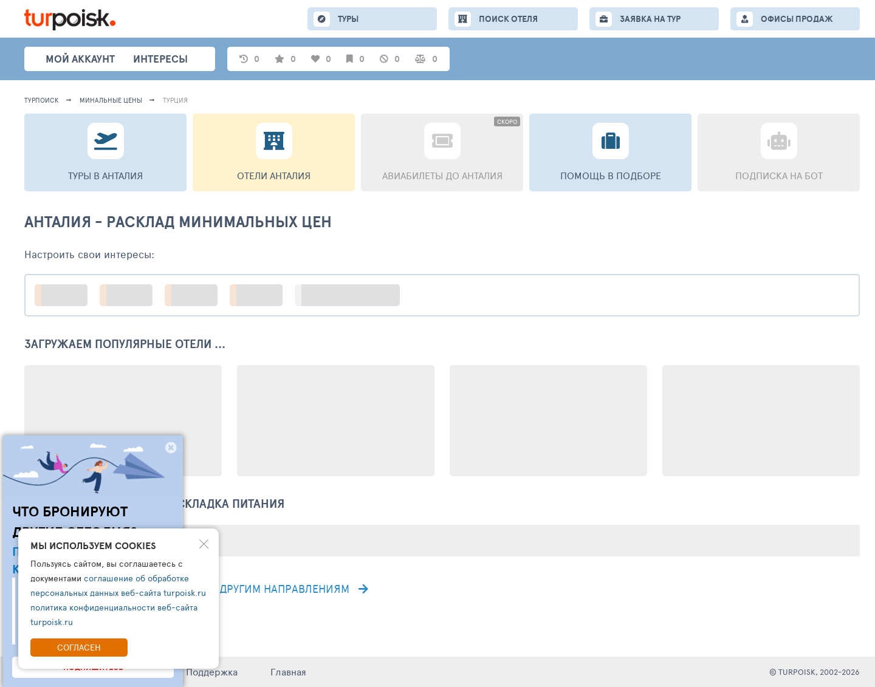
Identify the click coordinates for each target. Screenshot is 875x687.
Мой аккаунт (80, 58)
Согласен (79, 647)
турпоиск (41, 99)
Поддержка (212, 671)
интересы (160, 58)
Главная (288, 671)
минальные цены (111, 99)
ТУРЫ (348, 19)
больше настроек (353, 295)
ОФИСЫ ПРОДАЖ (797, 19)
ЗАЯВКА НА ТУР (650, 19)
